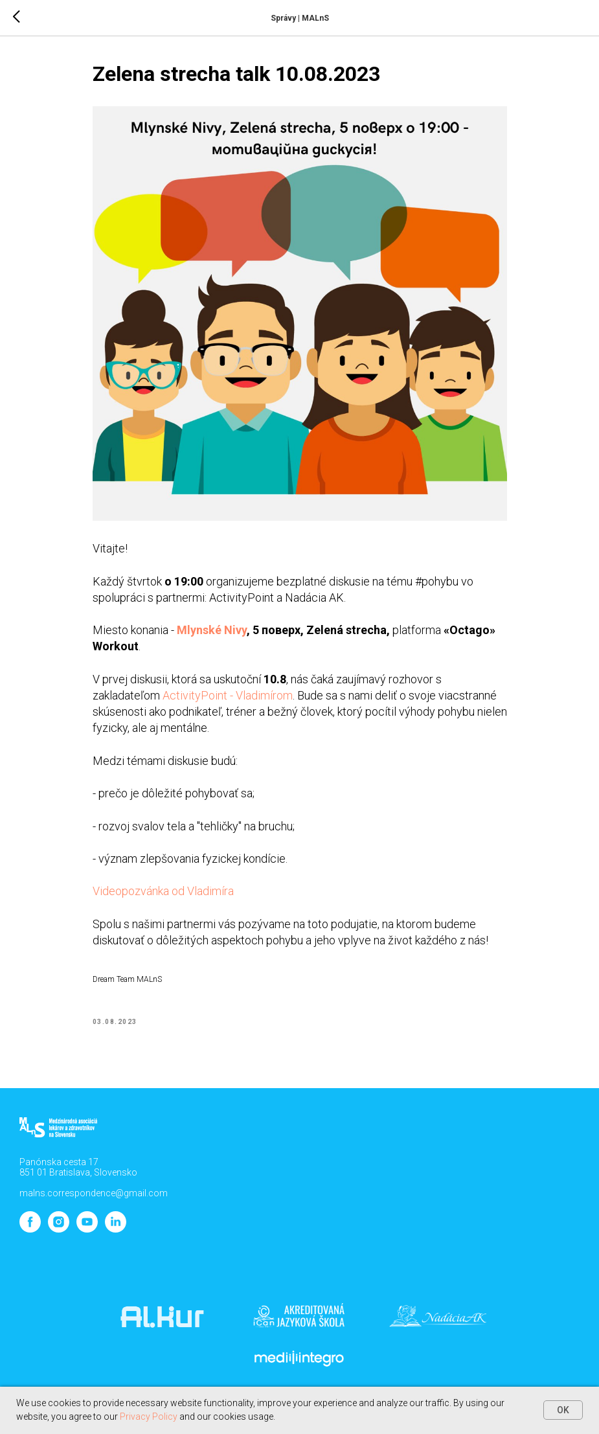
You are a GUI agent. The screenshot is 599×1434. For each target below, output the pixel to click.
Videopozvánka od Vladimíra (163, 891)
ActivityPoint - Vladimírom (228, 695)
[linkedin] (115, 1229)
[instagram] (58, 1229)
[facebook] (30, 1229)
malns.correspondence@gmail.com (93, 1193)
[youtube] (87, 1229)
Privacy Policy (148, 1416)
